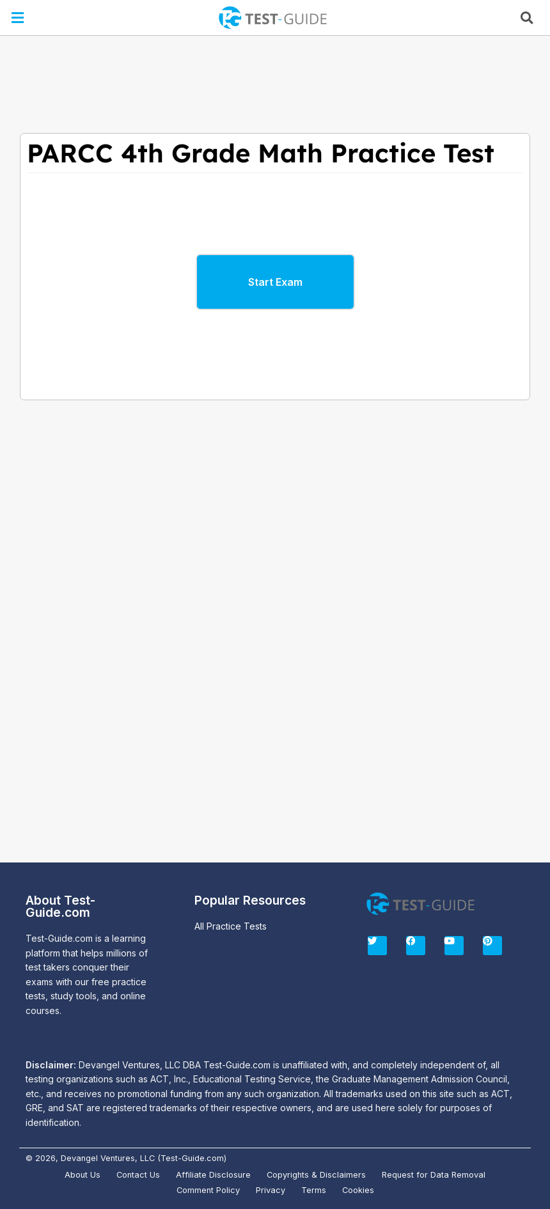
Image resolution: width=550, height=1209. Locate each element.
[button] (18, 17)
